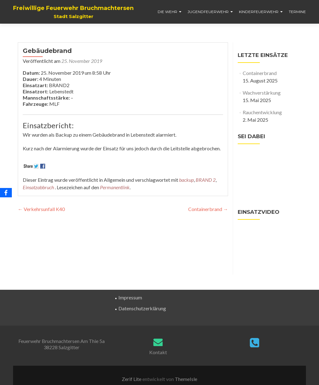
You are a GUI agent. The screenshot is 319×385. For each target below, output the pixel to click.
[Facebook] (6, 192)
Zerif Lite (132, 379)
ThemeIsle (186, 379)
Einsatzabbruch (38, 187)
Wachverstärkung (262, 93)
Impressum (130, 297)
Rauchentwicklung (262, 112)
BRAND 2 (206, 180)
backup (186, 180)
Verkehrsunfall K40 (41, 209)
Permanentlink (115, 187)
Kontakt (158, 352)
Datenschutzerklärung (142, 308)
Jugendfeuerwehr (208, 11)
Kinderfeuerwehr (259, 11)
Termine (297, 11)
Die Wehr (167, 11)
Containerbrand (208, 209)
